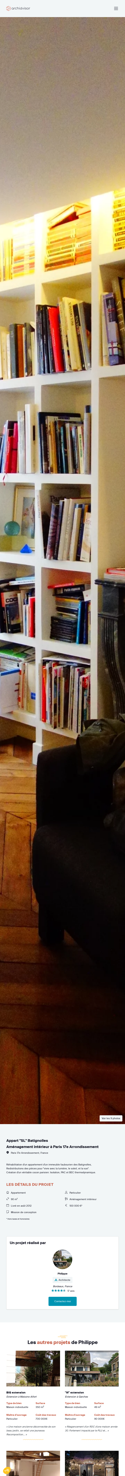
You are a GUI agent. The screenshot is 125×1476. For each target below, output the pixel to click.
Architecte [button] (62, 1279)
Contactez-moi (62, 1301)
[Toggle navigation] (115, 8)
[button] (7, 1470)
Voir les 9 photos (111, 1118)
